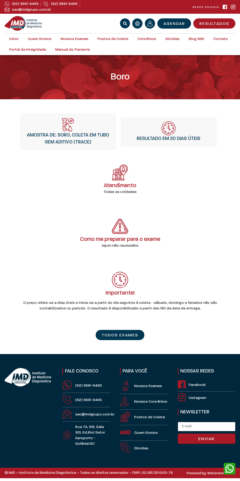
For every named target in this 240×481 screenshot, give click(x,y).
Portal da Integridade (27, 50)
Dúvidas (172, 39)
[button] (125, 23)
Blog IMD (196, 39)
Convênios (146, 39)
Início (14, 39)
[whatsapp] (229, 468)
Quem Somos (39, 39)
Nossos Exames (74, 39)
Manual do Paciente (72, 50)
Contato (220, 39)
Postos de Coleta (112, 39)
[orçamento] (137, 23)
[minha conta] (150, 23)
